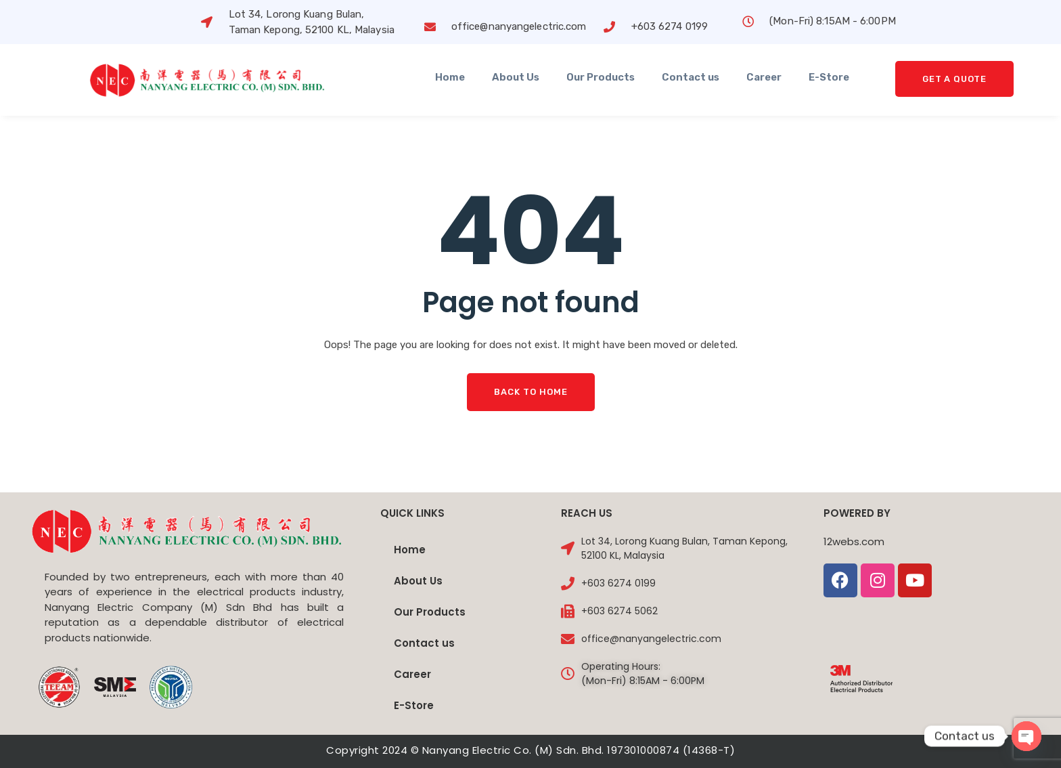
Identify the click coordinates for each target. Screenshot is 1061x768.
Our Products (600, 77)
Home (450, 77)
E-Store (829, 77)
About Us (515, 77)
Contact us (690, 77)
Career (764, 77)
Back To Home (531, 392)
